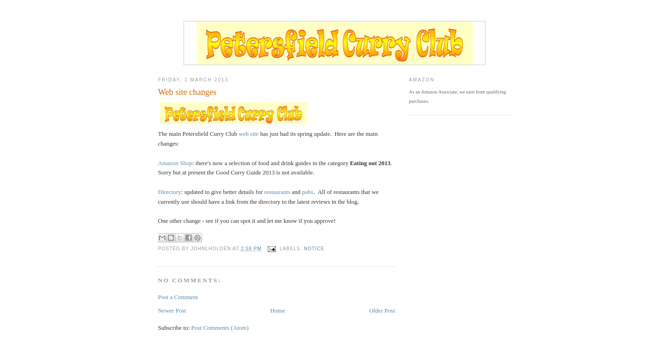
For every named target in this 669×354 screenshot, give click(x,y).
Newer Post (172, 310)
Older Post (382, 310)
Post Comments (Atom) (220, 327)
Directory (169, 191)
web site (249, 133)
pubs (308, 191)
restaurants (277, 191)
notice (314, 248)
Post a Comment (178, 297)
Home (277, 310)
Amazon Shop (175, 163)
